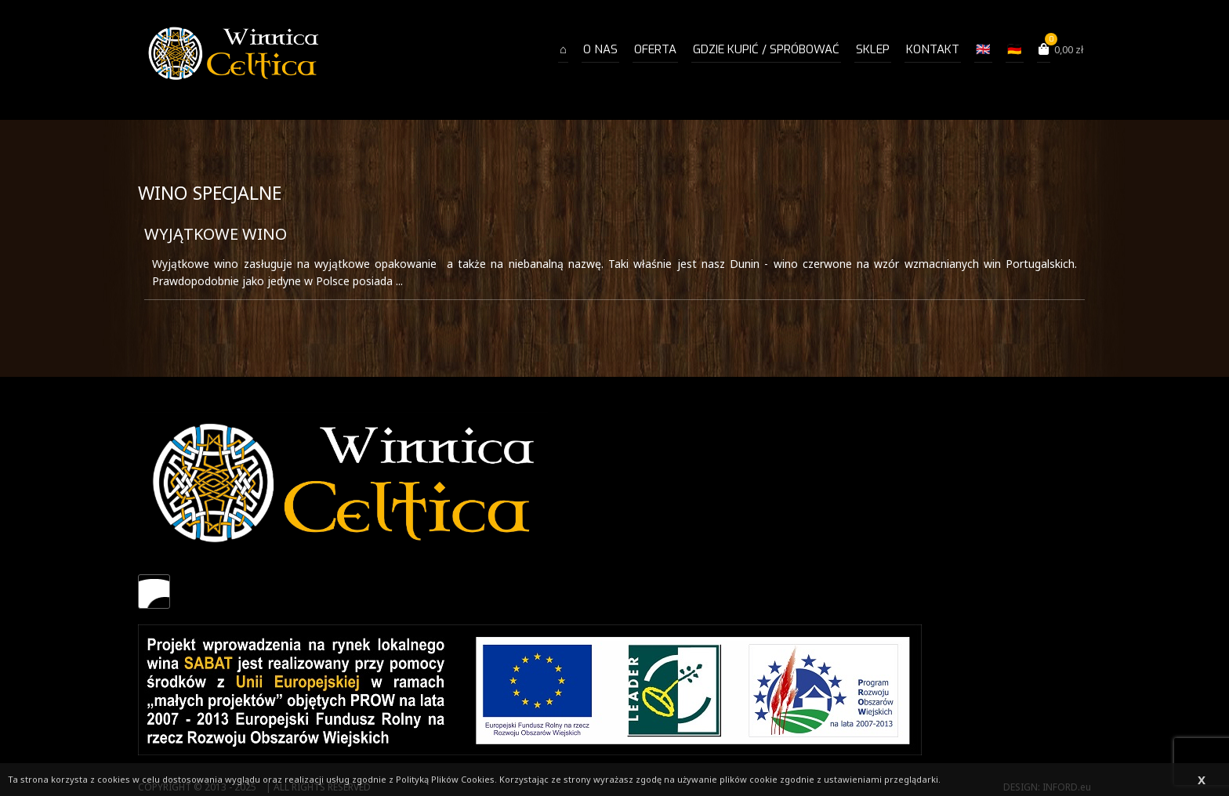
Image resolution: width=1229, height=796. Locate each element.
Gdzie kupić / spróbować (766, 49)
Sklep (873, 49)
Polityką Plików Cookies (445, 779)
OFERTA (655, 49)
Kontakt (932, 49)
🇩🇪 (1014, 49)
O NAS (600, 49)
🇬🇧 (983, 49)
